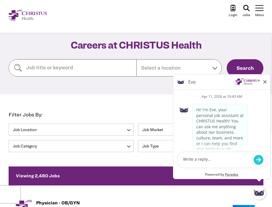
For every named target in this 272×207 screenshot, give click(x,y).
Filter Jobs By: (25, 115)
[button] (179, 68)
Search (245, 68)
